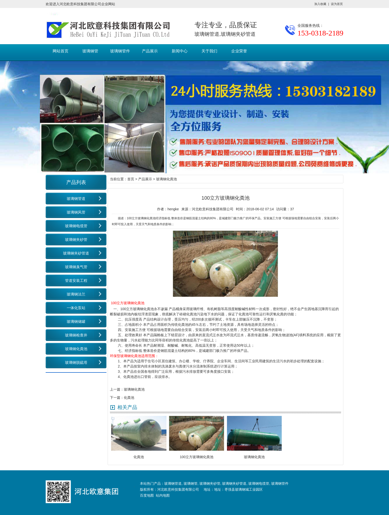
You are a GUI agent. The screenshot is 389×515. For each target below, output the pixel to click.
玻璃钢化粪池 (76, 349)
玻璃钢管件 (120, 51)
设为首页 (337, 4)
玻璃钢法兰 (76, 294)
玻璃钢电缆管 (76, 226)
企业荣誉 (239, 51)
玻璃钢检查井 (76, 335)
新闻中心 (180, 51)
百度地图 (147, 495)
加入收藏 (320, 4)
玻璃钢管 (90, 51)
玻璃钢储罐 (76, 321)
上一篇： (117, 389)
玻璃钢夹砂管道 (76, 253)
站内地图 (163, 495)
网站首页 (60, 51)
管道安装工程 (76, 280)
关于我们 (209, 51)
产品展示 (150, 51)
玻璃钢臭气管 (76, 267)
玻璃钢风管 (76, 212)
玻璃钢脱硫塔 (76, 362)
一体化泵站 (76, 308)
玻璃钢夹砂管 (76, 239)
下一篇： (117, 398)
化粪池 (129, 398)
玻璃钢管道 (76, 198)
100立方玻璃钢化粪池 (137, 309)
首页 (130, 179)
